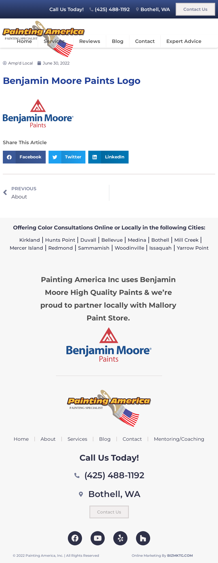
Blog (117, 41)
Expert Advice (184, 41)
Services (56, 41)
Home (24, 41)
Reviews (89, 41)
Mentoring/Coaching (179, 439)
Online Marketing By (162, 555)
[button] (24, 157)
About (48, 439)
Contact (145, 41)
